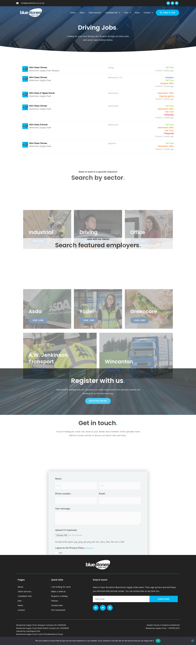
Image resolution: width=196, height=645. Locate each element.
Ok (158, 641)
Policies (54, 605)
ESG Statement (58, 615)
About (82, 13)
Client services (95, 13)
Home (73, 13)
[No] (192, 640)
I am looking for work (61, 592)
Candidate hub (112, 12)
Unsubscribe (57, 610)
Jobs (127, 12)
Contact (148, 12)
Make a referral (58, 596)
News (137, 13)
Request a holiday (59, 601)
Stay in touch (100, 585)
